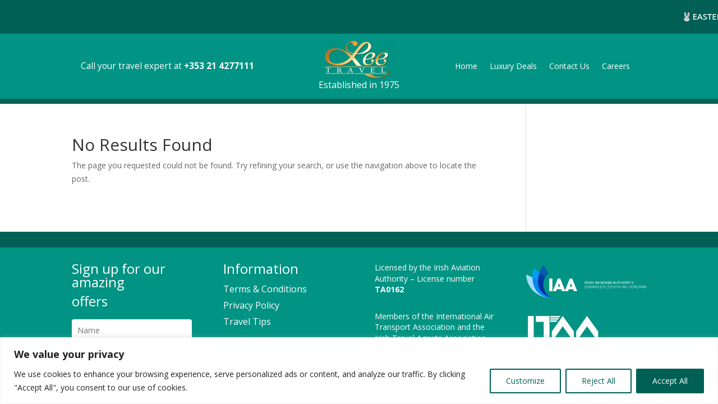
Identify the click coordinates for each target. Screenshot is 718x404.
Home (466, 63)
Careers (616, 63)
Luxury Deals (513, 63)
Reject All (598, 380)
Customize (525, 380)
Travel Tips (247, 318)
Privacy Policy (251, 302)
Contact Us (569, 63)
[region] (359, 370)
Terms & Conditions (265, 286)
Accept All (670, 380)
